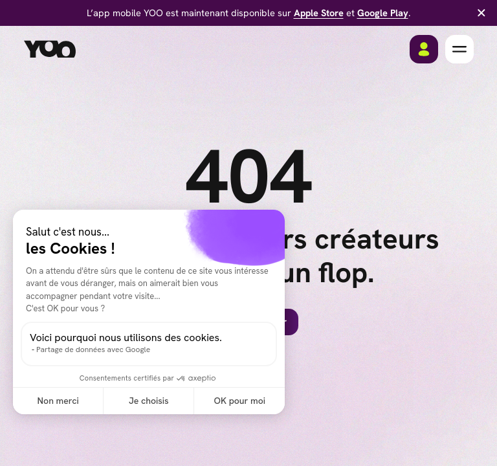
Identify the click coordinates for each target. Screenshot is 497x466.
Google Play (382, 12)
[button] (459, 49)
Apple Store (319, 12)
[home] (50, 49)
